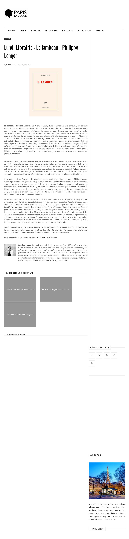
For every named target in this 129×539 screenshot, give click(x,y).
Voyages (35, 31)
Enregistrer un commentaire (16, 334)
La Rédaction (10, 65)
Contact (101, 31)
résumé (7, 39)
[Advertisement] (81, 9)
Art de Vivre (84, 31)
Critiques (67, 31)
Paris (23, 31)
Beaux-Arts (51, 31)
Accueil (12, 31)
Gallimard (41, 238)
